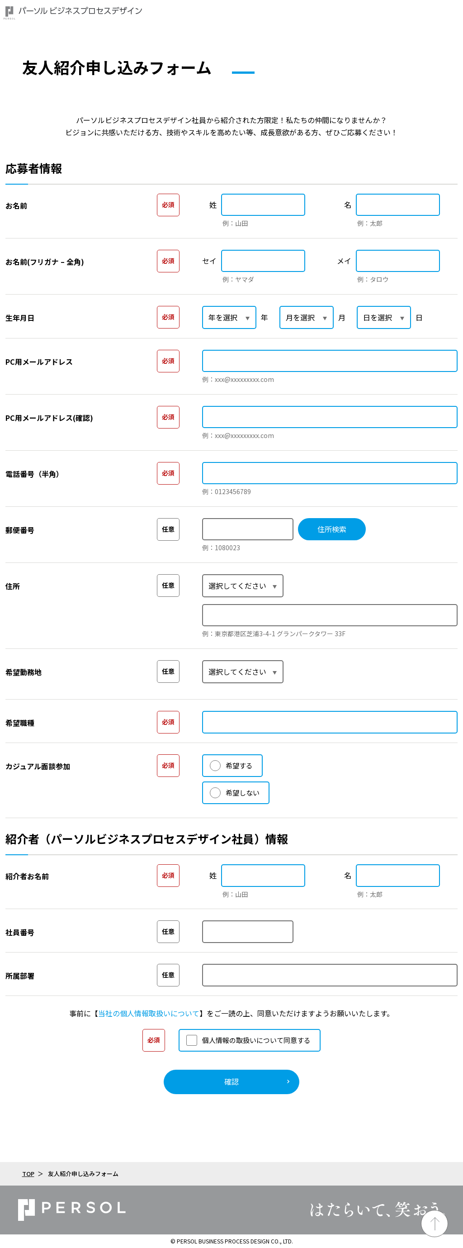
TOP (28, 1173)
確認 (231, 1081)
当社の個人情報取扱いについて (148, 1013)
